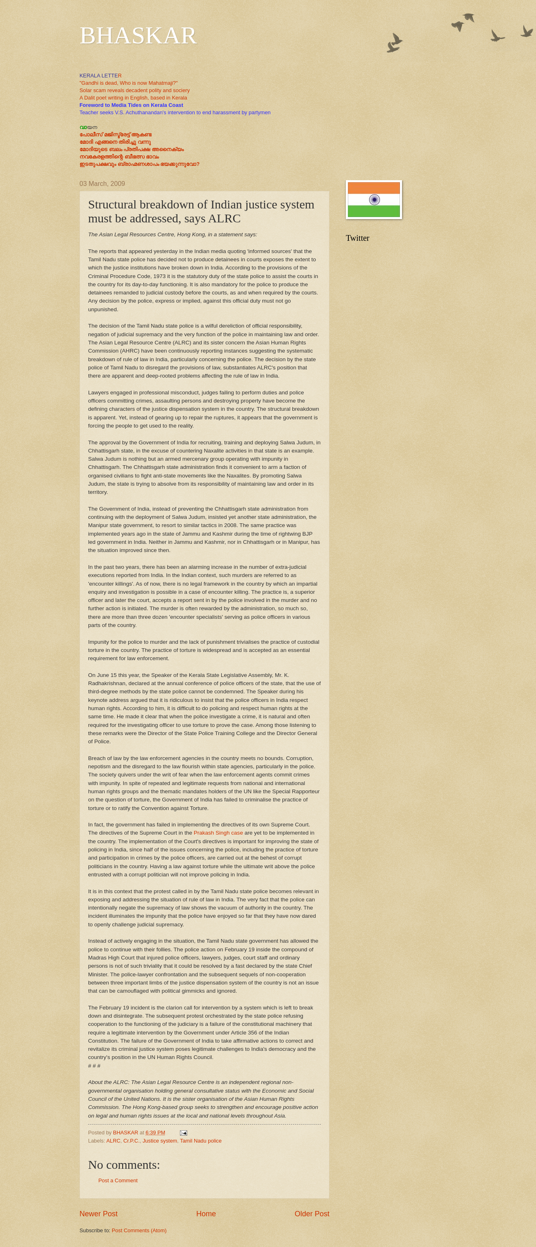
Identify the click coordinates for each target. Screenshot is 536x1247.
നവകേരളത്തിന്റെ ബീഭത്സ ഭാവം (119, 157)
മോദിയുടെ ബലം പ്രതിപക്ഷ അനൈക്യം (131, 149)
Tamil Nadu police (201, 1141)
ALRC (113, 1141)
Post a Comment (118, 1180)
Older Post (312, 1214)
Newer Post (98, 1214)
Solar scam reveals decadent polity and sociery (134, 90)
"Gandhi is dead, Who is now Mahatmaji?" (128, 83)
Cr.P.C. (131, 1141)
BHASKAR (138, 35)
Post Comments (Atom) (139, 1230)
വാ (83, 127)
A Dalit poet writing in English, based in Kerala (133, 98)
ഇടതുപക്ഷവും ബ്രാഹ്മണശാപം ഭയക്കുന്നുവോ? (139, 164)
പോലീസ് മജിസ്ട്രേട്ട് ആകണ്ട (115, 134)
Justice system (160, 1141)
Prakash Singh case (218, 833)
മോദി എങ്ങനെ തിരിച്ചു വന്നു (115, 142)
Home (206, 1214)
